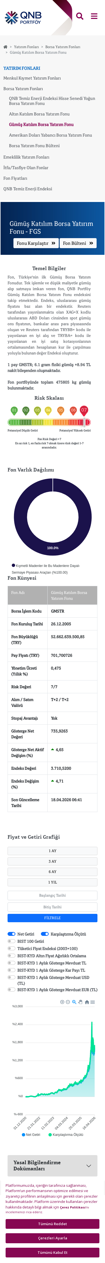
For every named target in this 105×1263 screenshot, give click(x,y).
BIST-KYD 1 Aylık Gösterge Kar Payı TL (51, 970)
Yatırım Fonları (26, 47)
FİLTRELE (52, 918)
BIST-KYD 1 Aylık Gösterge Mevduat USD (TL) (53, 980)
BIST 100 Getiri (30, 941)
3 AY (53, 861)
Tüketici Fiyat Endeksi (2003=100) (47, 948)
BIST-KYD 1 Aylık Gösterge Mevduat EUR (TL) (57, 990)
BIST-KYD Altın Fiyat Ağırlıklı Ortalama (51, 956)
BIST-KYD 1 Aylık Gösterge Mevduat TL (51, 963)
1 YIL (52, 882)
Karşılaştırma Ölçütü (68, 934)
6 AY (53, 872)
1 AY (53, 851)
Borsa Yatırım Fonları (62, 47)
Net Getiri (25, 934)
